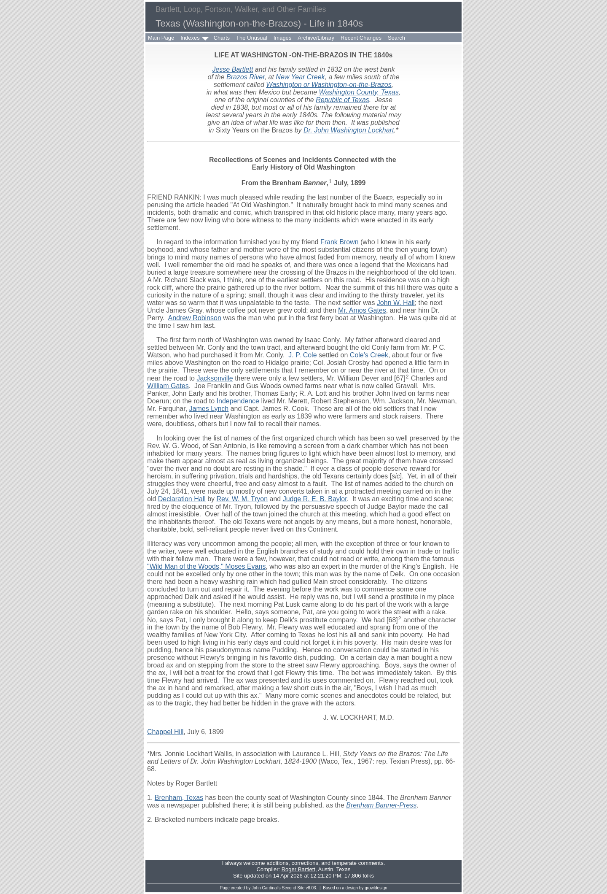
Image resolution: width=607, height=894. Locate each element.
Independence (238, 401)
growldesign (376, 888)
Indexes (190, 38)
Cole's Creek (369, 355)
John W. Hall (396, 302)
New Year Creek (300, 77)
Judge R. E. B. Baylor (315, 498)
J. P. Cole (302, 355)
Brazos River (245, 77)
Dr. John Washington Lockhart (349, 130)
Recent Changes (361, 38)
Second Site (293, 888)
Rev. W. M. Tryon (242, 498)
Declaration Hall (182, 498)
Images (283, 38)
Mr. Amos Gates (362, 310)
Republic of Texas (342, 99)
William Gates (168, 385)
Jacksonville (214, 378)
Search (396, 38)
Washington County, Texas (359, 92)
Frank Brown (339, 242)
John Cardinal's (266, 888)
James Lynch (209, 408)
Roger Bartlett (298, 869)
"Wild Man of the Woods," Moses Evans (206, 566)
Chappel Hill (165, 731)
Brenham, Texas (179, 797)
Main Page (161, 38)
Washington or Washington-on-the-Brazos (328, 84)
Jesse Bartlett (232, 69)
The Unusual (251, 38)
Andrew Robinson (194, 317)
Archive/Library (316, 38)
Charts (222, 38)
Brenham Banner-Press (381, 805)
